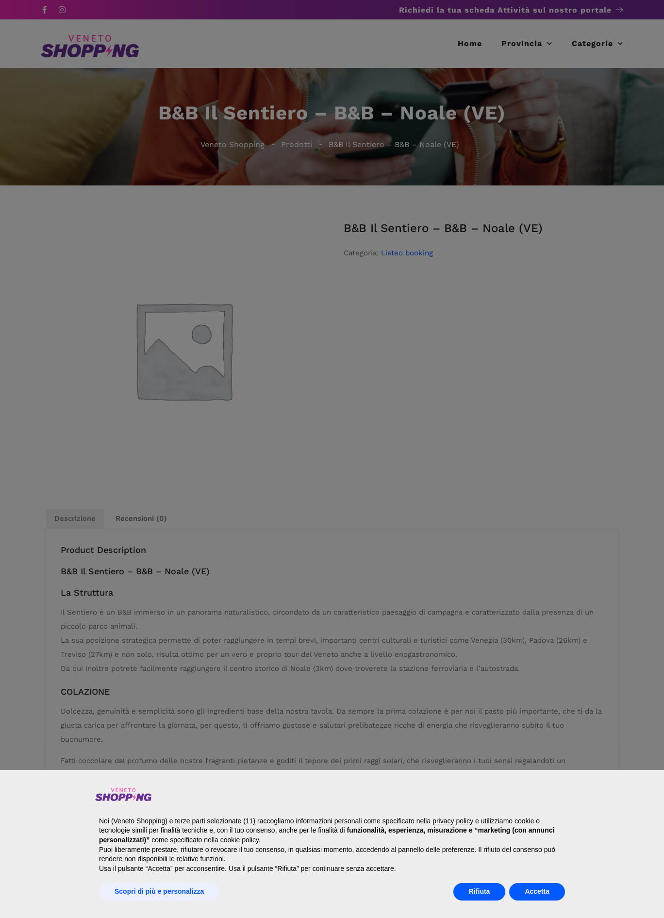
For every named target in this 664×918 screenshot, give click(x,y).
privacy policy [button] (452, 821)
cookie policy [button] (239, 840)
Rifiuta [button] (479, 891)
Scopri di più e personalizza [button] (159, 891)
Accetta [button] (537, 891)
